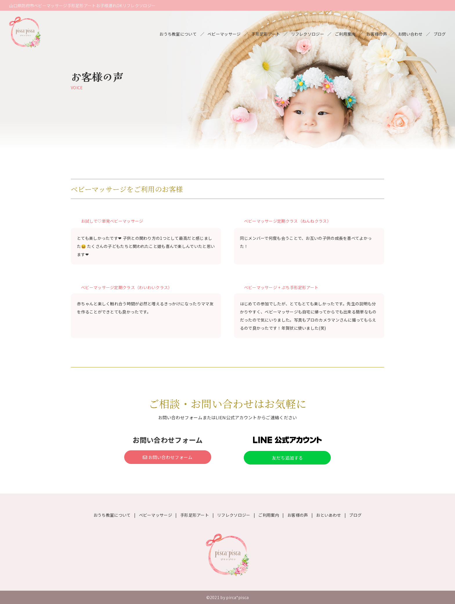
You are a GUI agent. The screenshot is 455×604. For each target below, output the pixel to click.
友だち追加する (287, 458)
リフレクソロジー (307, 34)
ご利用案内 (345, 34)
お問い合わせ (410, 34)
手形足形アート (265, 34)
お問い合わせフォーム (168, 457)
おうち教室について (178, 34)
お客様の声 (376, 34)
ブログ (440, 34)
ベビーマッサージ (224, 34)
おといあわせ (328, 515)
